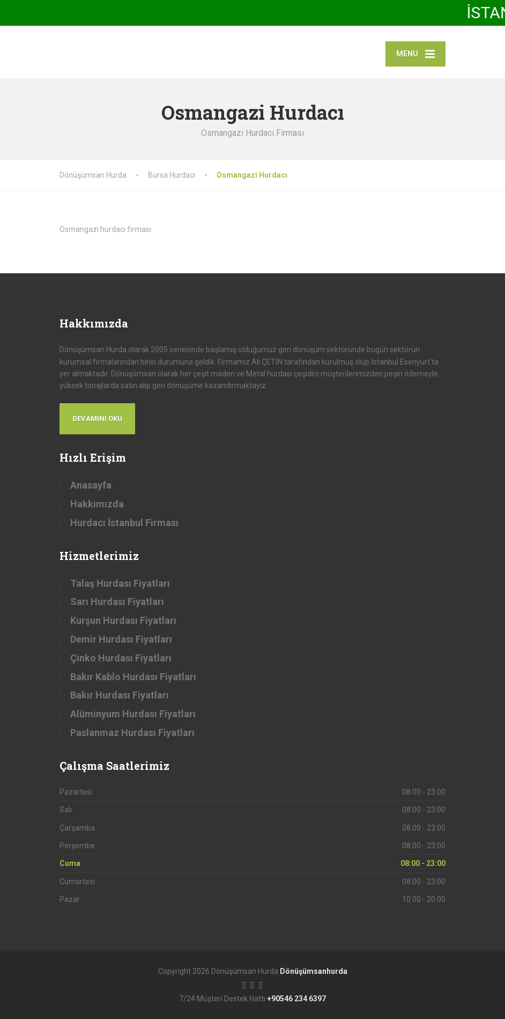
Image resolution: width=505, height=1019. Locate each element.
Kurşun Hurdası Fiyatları (123, 620)
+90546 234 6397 (296, 998)
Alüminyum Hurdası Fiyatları (133, 713)
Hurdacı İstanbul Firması (124, 522)
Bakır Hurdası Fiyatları (119, 695)
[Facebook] (244, 984)
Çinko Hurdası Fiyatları (121, 658)
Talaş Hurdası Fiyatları (120, 583)
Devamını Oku (97, 418)
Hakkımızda (97, 504)
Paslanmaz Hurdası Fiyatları (132, 732)
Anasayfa (91, 485)
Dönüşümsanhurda (313, 971)
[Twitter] (252, 984)
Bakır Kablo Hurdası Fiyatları (133, 676)
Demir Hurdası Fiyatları (121, 639)
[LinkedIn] (260, 984)
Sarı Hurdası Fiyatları (117, 601)
